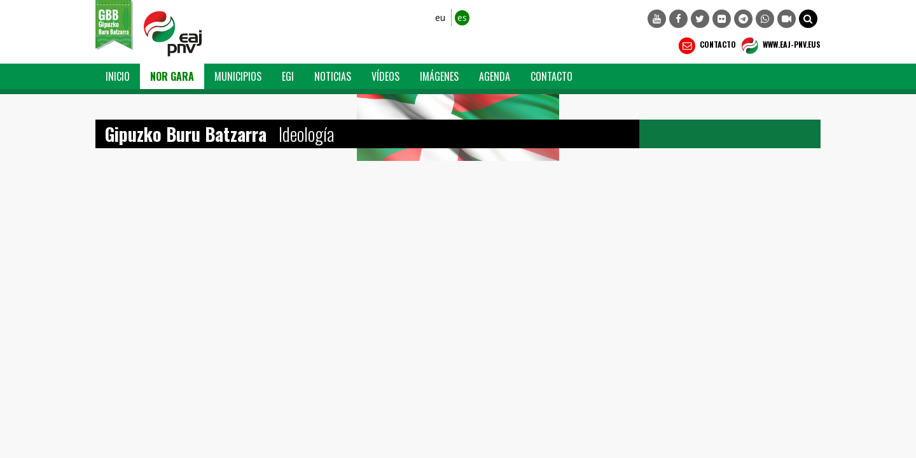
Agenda (494, 76)
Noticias (332, 76)
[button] (808, 19)
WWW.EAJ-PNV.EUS (780, 46)
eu (440, 17)
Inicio (118, 76)
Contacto (706, 46)
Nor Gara (172, 76)
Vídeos (385, 76)
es (462, 17)
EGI (288, 76)
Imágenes (439, 76)
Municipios (237, 76)
